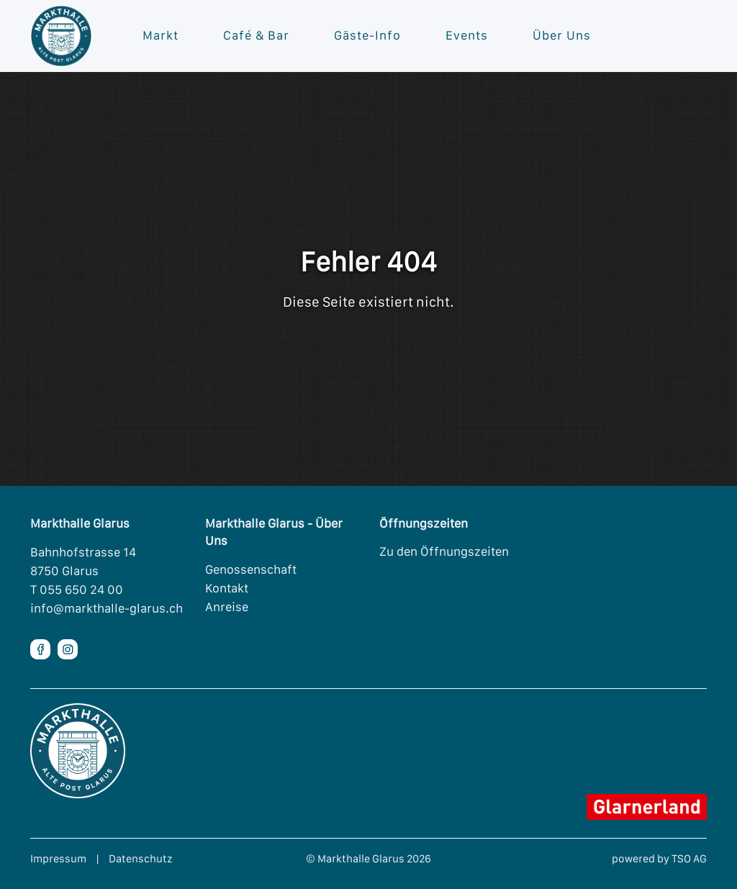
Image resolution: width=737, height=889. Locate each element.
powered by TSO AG (659, 858)
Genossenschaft (251, 569)
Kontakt (226, 588)
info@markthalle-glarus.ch (106, 608)
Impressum (58, 858)
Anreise (226, 606)
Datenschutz (141, 858)
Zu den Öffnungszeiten (444, 551)
